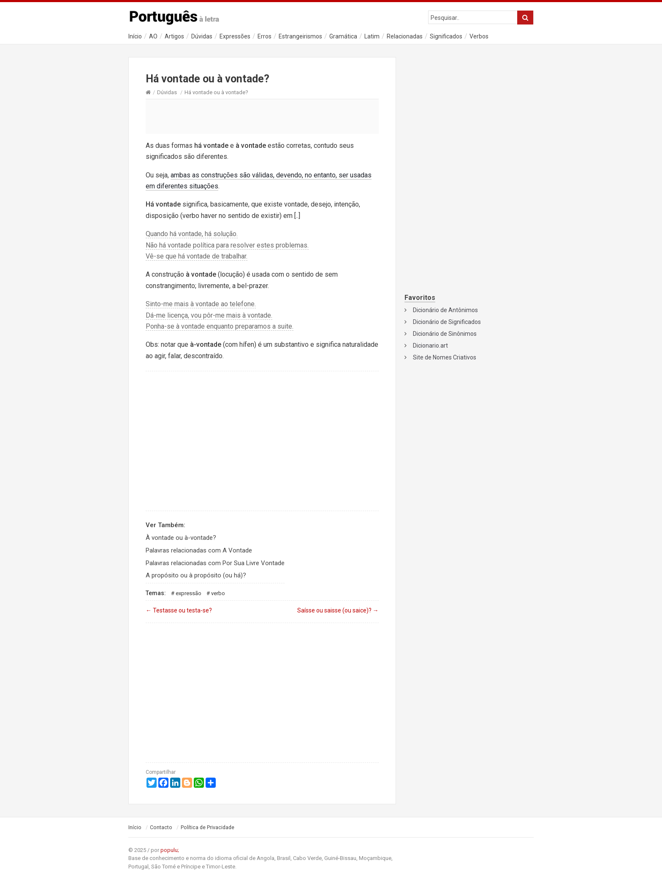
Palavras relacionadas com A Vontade (199, 550)
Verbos (478, 36)
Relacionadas (405, 36)
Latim (372, 36)
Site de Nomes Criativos (444, 357)
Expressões (235, 36)
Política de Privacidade (207, 827)
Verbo (218, 593)
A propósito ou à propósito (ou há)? (196, 575)
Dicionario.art (430, 345)
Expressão (188, 593)
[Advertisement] (262, 116)
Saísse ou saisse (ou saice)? (338, 610)
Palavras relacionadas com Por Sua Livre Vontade (215, 563)
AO (153, 36)
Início (135, 36)
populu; (169, 850)
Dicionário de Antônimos (445, 310)
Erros (264, 36)
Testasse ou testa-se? (179, 610)
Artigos (174, 36)
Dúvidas (201, 36)
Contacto (161, 827)
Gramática (343, 36)
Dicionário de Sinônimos (445, 333)
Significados (446, 36)
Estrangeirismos (300, 36)
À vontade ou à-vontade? (181, 538)
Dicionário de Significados (447, 321)
